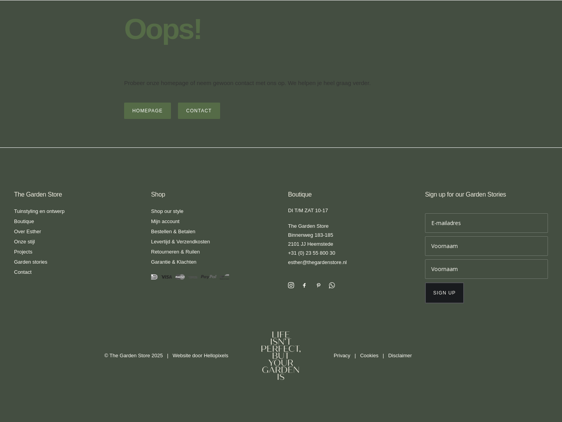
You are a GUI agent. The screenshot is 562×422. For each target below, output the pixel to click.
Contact (23, 272)
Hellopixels (216, 355)
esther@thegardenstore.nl (317, 262)
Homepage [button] (147, 110)
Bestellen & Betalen (173, 231)
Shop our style (167, 211)
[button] (291, 286)
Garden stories (30, 262)
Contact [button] (199, 110)
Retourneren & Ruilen (175, 252)
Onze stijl (24, 242)
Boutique (24, 221)
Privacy (342, 355)
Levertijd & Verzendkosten (180, 242)
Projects (23, 252)
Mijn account (165, 221)
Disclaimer (400, 355)
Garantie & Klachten (173, 262)
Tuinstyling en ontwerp (39, 211)
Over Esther (27, 231)
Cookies (369, 355)
